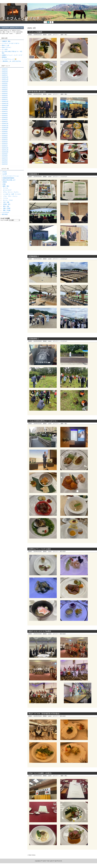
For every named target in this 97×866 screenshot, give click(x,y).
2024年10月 (5, 105)
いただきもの (63, 176)
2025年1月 (5, 99)
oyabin (50, 34)
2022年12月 (5, 148)
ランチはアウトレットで (9, 59)
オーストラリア (6, 190)
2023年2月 (5, 144)
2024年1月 (5, 121)
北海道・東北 (6, 204)
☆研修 (3, 184)
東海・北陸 (5, 206)
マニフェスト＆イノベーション (10, 176)
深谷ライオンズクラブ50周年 (39, 631)
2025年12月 (5, 77)
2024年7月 (5, 111)
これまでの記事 (4, 220)
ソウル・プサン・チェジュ (9, 196)
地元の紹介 (63, 551)
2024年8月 (5, 109)
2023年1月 (5, 146)
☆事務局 (4, 182)
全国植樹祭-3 (33, 174)
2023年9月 (5, 129)
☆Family (4, 172)
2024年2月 (5, 119)
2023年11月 (5, 125)
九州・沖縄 (5, 202)
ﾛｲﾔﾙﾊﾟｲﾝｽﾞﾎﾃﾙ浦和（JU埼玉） (40, 773)
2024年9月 (5, 107)
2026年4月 (5, 69)
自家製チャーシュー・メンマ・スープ (12, 55)
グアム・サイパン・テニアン (10, 192)
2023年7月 (5, 133)
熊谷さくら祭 (5, 45)
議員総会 (4, 57)
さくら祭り (5, 49)
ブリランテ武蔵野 (35, 32)
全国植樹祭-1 (33, 339)
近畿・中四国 (6, 208)
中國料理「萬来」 (6, 41)
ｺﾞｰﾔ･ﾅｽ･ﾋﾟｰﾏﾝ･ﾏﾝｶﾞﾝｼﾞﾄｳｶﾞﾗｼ (10, 43)
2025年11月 (5, 79)
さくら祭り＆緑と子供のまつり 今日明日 (12, 52)
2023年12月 (5, 123)
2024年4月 (5, 115)
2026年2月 (5, 73)
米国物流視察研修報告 (8, 178)
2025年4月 (5, 93)
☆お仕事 (4, 174)
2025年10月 (5, 81)
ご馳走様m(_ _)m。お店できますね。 (12, 61)
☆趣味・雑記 (63, 34)
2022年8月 (5, 156)
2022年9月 (5, 154)
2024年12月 (5, 101)
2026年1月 (5, 75)
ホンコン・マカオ (7, 200)
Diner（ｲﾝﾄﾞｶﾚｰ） (7, 47)
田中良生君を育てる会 (37, 92)
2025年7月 (5, 87)
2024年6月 (5, 113)
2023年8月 (5, 131)
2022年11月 (5, 150)
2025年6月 (5, 89)
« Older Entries (31, 855)
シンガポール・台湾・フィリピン (11, 194)
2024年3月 (5, 117)
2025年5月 (5, 91)
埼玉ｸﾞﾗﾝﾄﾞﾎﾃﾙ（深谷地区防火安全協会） (44, 714)
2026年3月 (5, 71)
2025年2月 (5, 97)
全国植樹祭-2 (33, 256)
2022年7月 (5, 158)
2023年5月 (5, 137)
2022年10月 (5, 152)
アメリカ (5, 188)
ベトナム (5, 198)
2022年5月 (5, 162)
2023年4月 (5, 139)
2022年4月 (5, 164)
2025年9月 (5, 83)
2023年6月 (5, 135)
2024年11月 (5, 103)
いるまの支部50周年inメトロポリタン (43, 421)
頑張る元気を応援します (8, 180)
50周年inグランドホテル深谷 (39, 549)
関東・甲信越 (6, 210)
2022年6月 (5, 160)
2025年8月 (5, 85)
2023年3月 (5, 141)
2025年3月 (5, 95)
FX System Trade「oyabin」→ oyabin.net (10, 33)
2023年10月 (5, 127)
